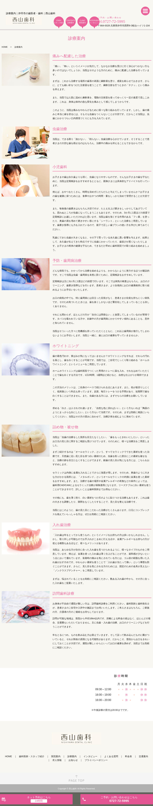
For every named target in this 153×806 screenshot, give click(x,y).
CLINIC (82, 22)
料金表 (128, 756)
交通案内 (143, 756)
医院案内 (55, 756)
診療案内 (72, 756)
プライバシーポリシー (96, 760)
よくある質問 (111, 756)
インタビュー (90, 756)
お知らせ (73, 760)
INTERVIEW (94, 22)
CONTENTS (71, 22)
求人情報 (57, 760)
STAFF (59, 22)
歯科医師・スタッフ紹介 (31, 756)
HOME (5, 47)
